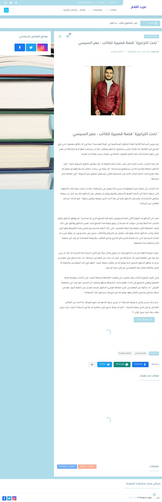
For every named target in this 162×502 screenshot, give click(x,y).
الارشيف (112, 3)
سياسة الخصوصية (85, 3)
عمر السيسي (151, 36)
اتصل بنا (101, 3)
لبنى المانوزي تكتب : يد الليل (123, 23)
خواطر (83, 10)
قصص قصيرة (70, 10)
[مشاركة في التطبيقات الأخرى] (92, 364)
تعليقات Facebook (67, 467)
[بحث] (6, 10)
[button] (140, 364)
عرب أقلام (138, 7)
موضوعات (97, 10)
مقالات (112, 10)
